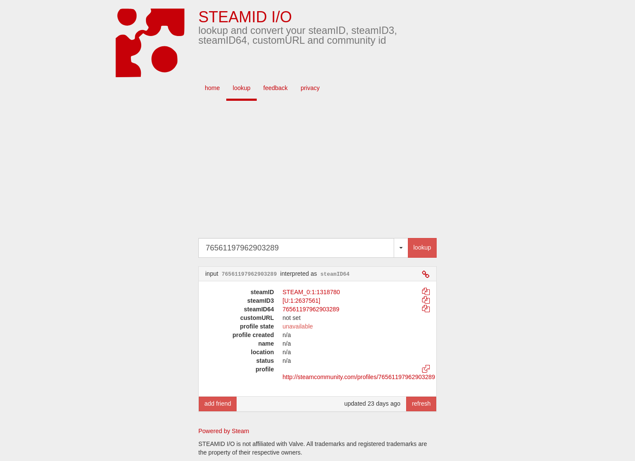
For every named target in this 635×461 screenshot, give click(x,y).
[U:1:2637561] (301, 300)
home (212, 87)
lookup (241, 87)
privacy (310, 87)
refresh (421, 403)
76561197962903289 (311, 309)
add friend (217, 403)
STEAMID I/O (245, 17)
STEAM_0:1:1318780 (311, 292)
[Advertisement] (330, 169)
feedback (275, 87)
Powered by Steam (223, 431)
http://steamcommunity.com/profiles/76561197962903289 (359, 377)
